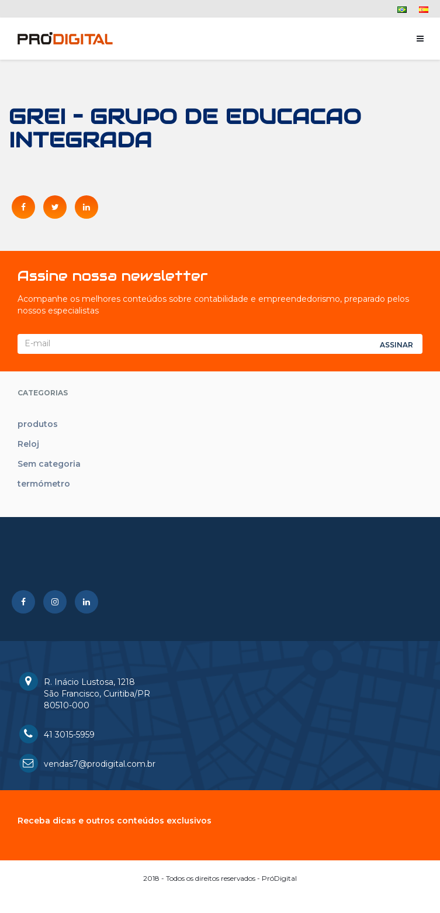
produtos (38, 424)
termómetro (44, 483)
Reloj (28, 444)
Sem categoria (49, 464)
